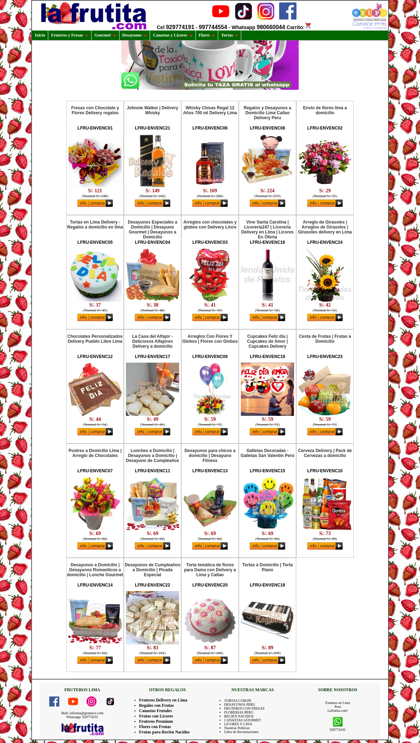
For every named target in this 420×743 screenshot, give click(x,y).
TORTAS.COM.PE (238, 701)
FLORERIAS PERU (239, 712)
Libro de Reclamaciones (241, 732)
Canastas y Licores (172, 35)
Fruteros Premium (156, 721)
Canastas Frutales (155, 710)
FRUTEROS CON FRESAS (244, 708)
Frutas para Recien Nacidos (164, 732)
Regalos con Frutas (156, 705)
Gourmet (105, 35)
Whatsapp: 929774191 (82, 717)
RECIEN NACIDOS (239, 716)
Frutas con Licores (156, 716)
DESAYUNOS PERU (239, 704)
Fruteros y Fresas (69, 35)
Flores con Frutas (155, 726)
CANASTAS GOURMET (242, 720)
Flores (207, 35)
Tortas (229, 35)
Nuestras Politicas (237, 728)
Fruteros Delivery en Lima (163, 700)
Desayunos (134, 35)
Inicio (40, 35)
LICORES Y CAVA (238, 724)
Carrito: (299, 27)
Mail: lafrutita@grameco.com (82, 713)
